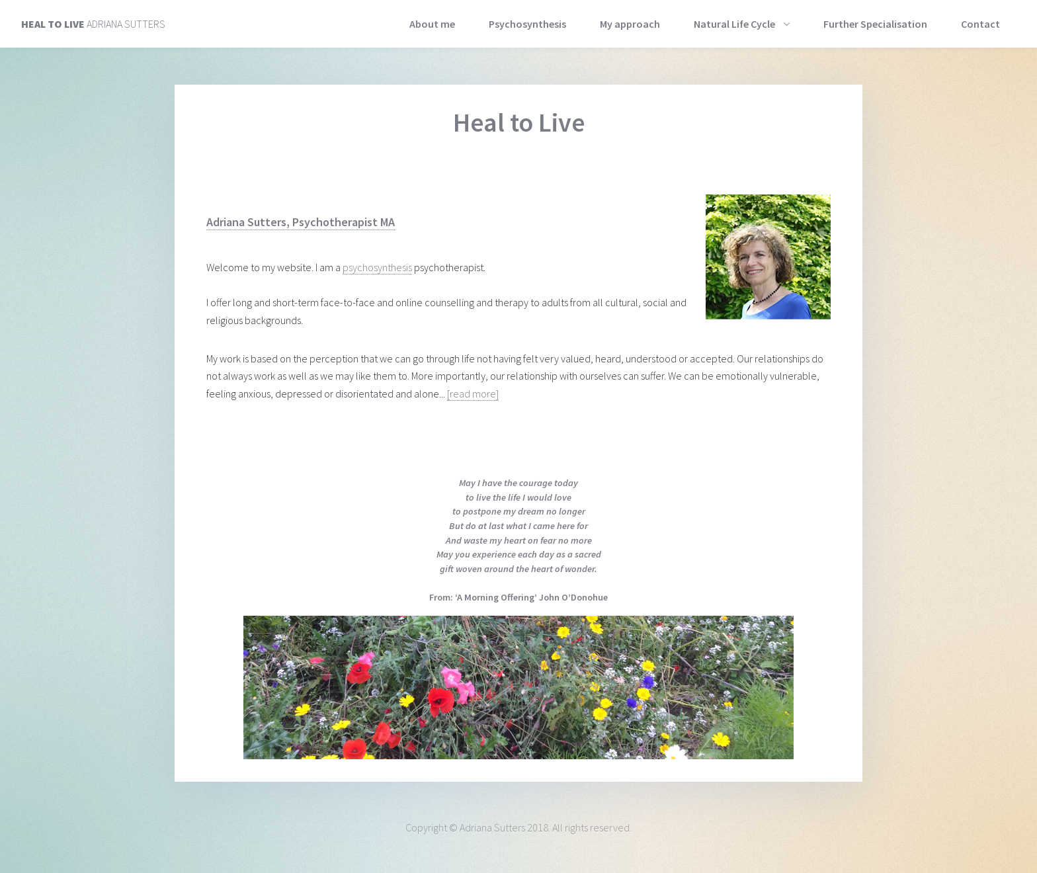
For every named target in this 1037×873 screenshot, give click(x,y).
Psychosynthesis (527, 23)
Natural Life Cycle (734, 23)
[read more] (473, 393)
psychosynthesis (377, 267)
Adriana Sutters (93, 23)
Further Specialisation (875, 23)
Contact (980, 23)
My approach (630, 23)
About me (432, 23)
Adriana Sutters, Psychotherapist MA (300, 221)
